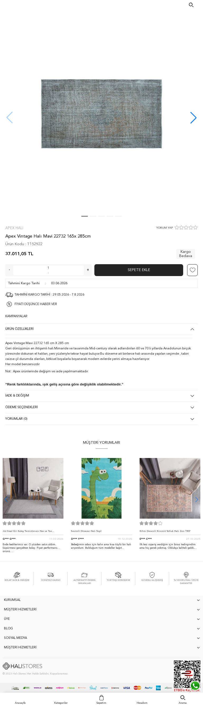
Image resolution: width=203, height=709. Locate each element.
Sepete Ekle (139, 270)
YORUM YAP (164, 227)
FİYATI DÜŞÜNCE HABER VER (36, 304)
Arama (183, 703)
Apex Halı (14, 228)
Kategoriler (61, 703)
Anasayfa (20, 703)
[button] (193, 117)
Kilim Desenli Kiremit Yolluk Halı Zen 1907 (165, 531)
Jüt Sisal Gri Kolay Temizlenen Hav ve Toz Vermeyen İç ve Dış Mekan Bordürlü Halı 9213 (30, 532)
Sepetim (101, 703)
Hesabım (142, 703)
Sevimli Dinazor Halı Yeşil (86, 531)
